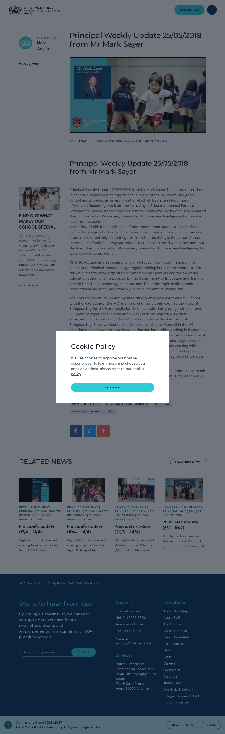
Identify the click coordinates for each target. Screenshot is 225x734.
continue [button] (112, 387)
